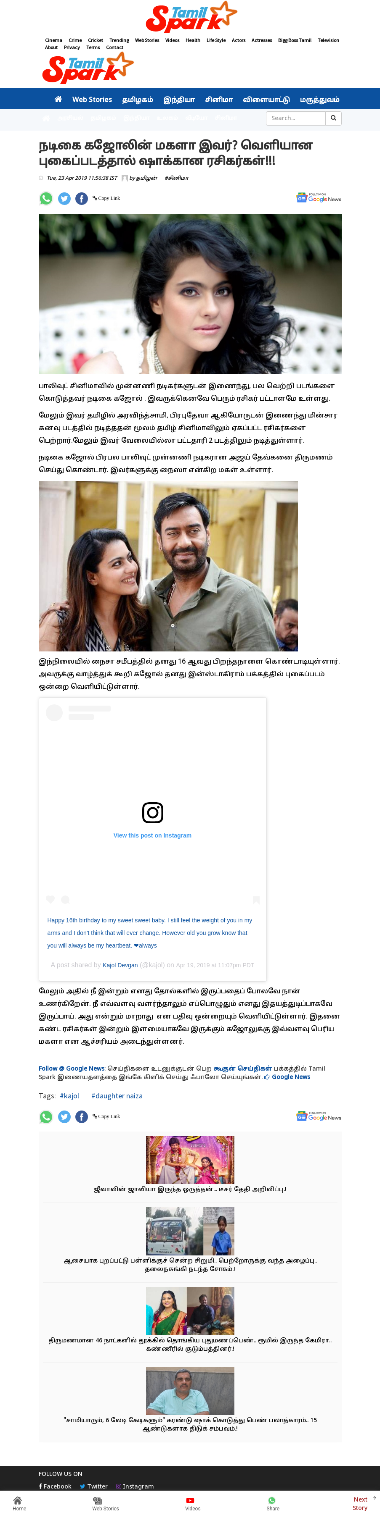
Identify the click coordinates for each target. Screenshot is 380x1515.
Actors (238, 40)
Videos (172, 40)
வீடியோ (196, 118)
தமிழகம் (137, 100)
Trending (119, 40)
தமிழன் (146, 178)
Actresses (262, 40)
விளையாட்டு (266, 100)
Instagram (135, 1487)
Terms (93, 47)
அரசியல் (70, 118)
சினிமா (219, 100)
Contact (114, 47)
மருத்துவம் (320, 100)
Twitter (94, 1487)
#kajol (69, 1095)
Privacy (72, 47)
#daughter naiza (116, 1095)
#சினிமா (177, 178)
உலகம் (167, 118)
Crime (75, 40)
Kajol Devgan (120, 965)
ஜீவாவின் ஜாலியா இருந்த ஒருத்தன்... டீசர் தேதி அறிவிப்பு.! (190, 1189)
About (51, 47)
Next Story (360, 1503)
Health (193, 40)
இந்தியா (179, 100)
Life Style (216, 40)
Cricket (95, 40)
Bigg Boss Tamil (294, 40)
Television (328, 40)
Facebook (55, 1487)
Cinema (53, 40)
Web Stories (147, 40)
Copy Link (108, 198)
